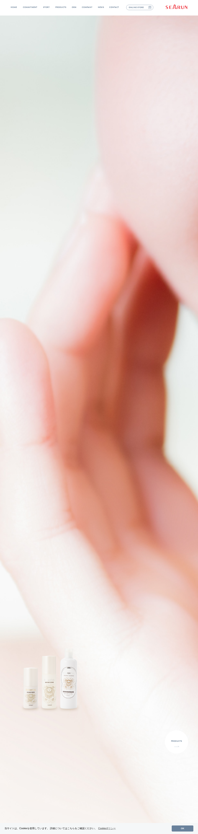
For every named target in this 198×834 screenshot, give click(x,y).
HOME (14, 7)
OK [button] (182, 828)
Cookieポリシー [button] (107, 828)
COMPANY (87, 7)
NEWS (101, 7)
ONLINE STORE (136, 7)
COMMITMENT (30, 7)
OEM (74, 7)
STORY (46, 7)
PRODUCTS (60, 7)
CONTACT (114, 7)
